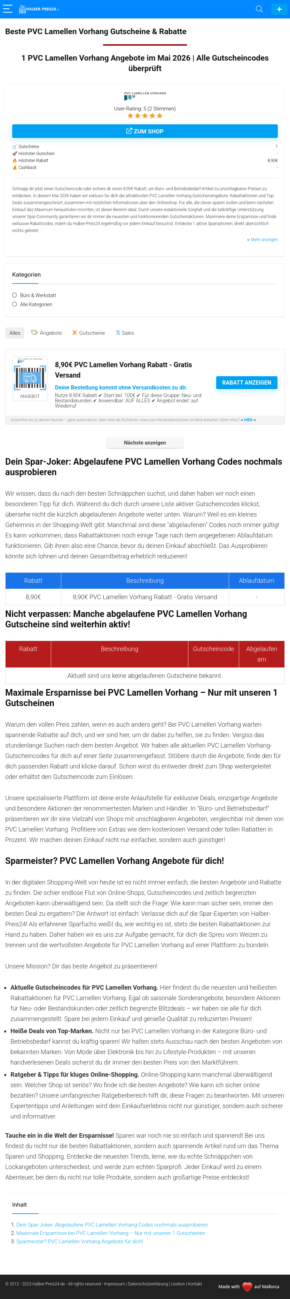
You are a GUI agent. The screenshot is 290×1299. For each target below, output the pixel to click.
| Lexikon (177, 1284)
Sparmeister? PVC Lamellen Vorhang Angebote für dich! (79, 1241)
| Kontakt (194, 1284)
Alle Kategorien (36, 304)
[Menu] (8, 9)
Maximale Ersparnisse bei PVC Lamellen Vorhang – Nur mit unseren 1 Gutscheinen (110, 1233)
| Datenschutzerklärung (147, 1284)
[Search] (259, 9)
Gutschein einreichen (279, 9)
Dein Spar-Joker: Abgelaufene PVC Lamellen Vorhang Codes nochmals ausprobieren (112, 1225)
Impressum (115, 1284)
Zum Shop (145, 131)
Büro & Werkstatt (38, 295)
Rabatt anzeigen (246, 382)
